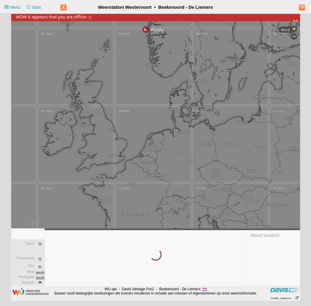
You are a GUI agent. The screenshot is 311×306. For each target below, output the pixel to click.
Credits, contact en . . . (285, 298)
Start (33, 7)
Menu (23, 7)
